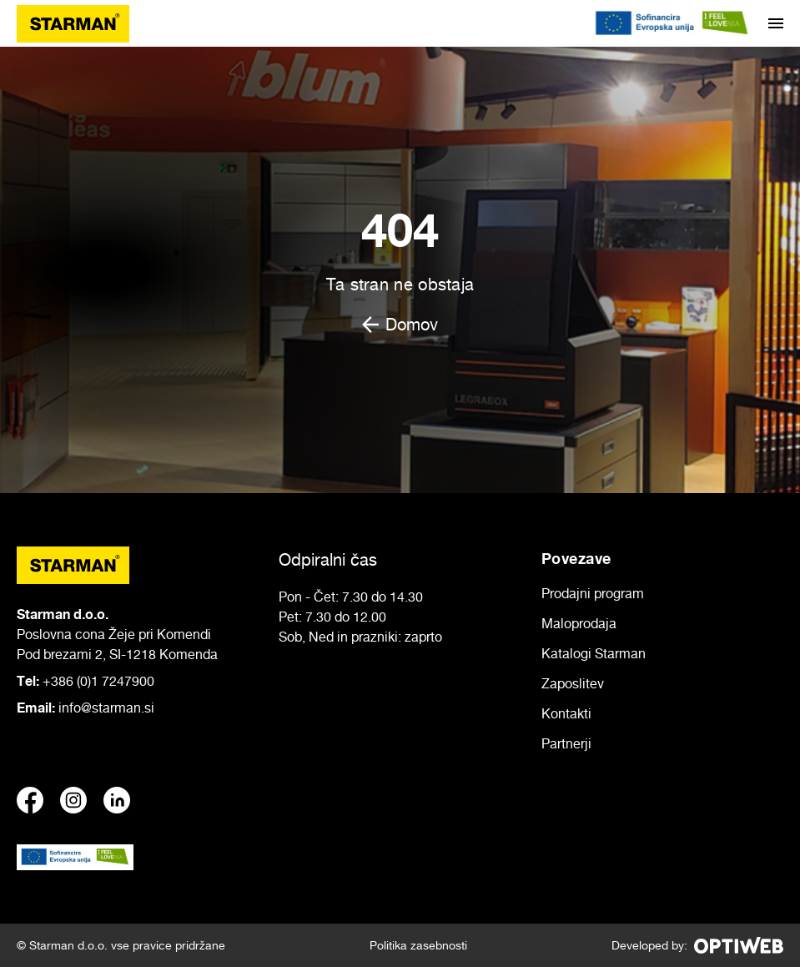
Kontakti (566, 713)
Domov (400, 325)
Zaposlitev (572, 683)
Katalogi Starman (593, 653)
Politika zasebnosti (418, 945)
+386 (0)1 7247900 (98, 680)
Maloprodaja (578, 623)
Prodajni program (592, 593)
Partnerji (566, 743)
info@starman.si (106, 707)
